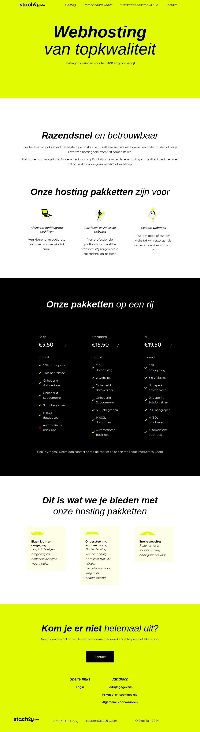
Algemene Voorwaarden (120, 702)
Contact (170, 5)
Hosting (70, 5)
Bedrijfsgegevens (120, 687)
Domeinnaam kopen (97, 5)
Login (80, 687)
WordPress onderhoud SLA (139, 5)
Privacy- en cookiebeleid (120, 694)
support (91, 720)
